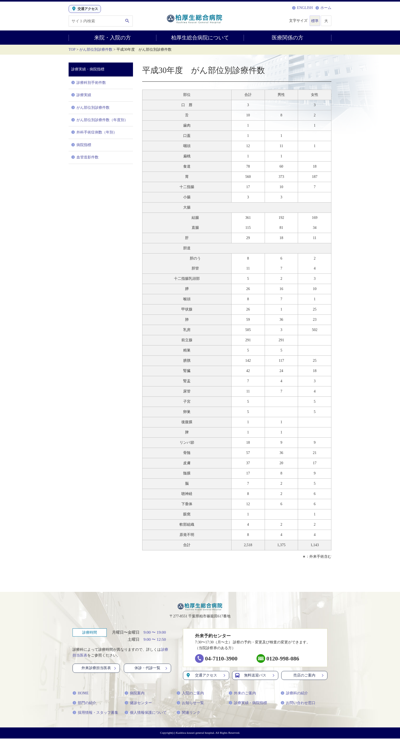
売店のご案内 (309, 676)
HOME (81, 694)
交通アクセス (206, 676)
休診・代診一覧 (151, 668)
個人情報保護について (146, 713)
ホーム (323, 8)
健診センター (138, 703)
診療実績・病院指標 (248, 703)
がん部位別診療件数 (95, 49)
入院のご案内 (190, 694)
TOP (72, 49)
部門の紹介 (84, 703)
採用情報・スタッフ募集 (95, 713)
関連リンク (188, 713)
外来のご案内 (242, 694)
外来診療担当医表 (99, 668)
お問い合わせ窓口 (298, 703)
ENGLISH (302, 8)
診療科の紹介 (294, 694)
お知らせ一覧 (190, 703)
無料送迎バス (255, 676)
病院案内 (135, 694)
